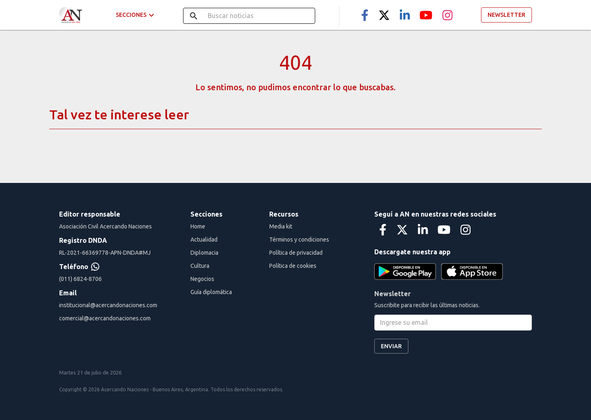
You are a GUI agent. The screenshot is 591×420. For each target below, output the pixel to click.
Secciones (136, 15)
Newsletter (506, 15)
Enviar (391, 346)
